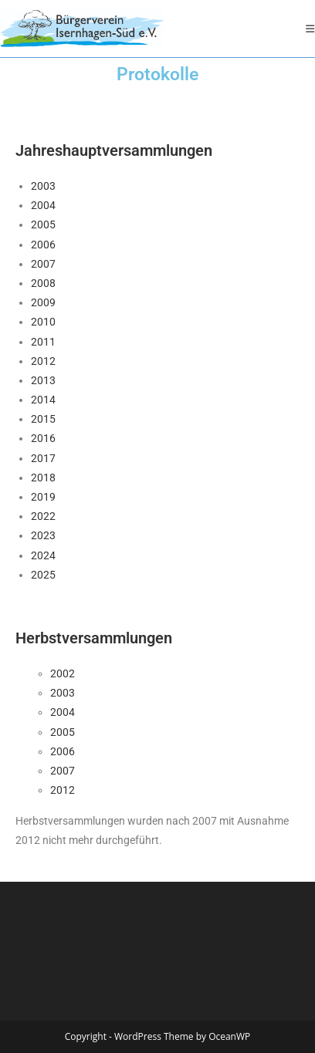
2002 (62, 673)
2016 (43, 438)
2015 (43, 419)
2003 (43, 186)
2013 (43, 380)
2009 (43, 302)
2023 (43, 535)
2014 (43, 399)
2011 (43, 342)
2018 (43, 477)
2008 (43, 283)
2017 (43, 458)
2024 (43, 555)
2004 (43, 205)
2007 (43, 264)
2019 (43, 497)
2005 (43, 224)
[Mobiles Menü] (310, 28)
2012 (43, 361)
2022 (43, 516)
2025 (43, 575)
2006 (43, 244)
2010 (43, 322)
